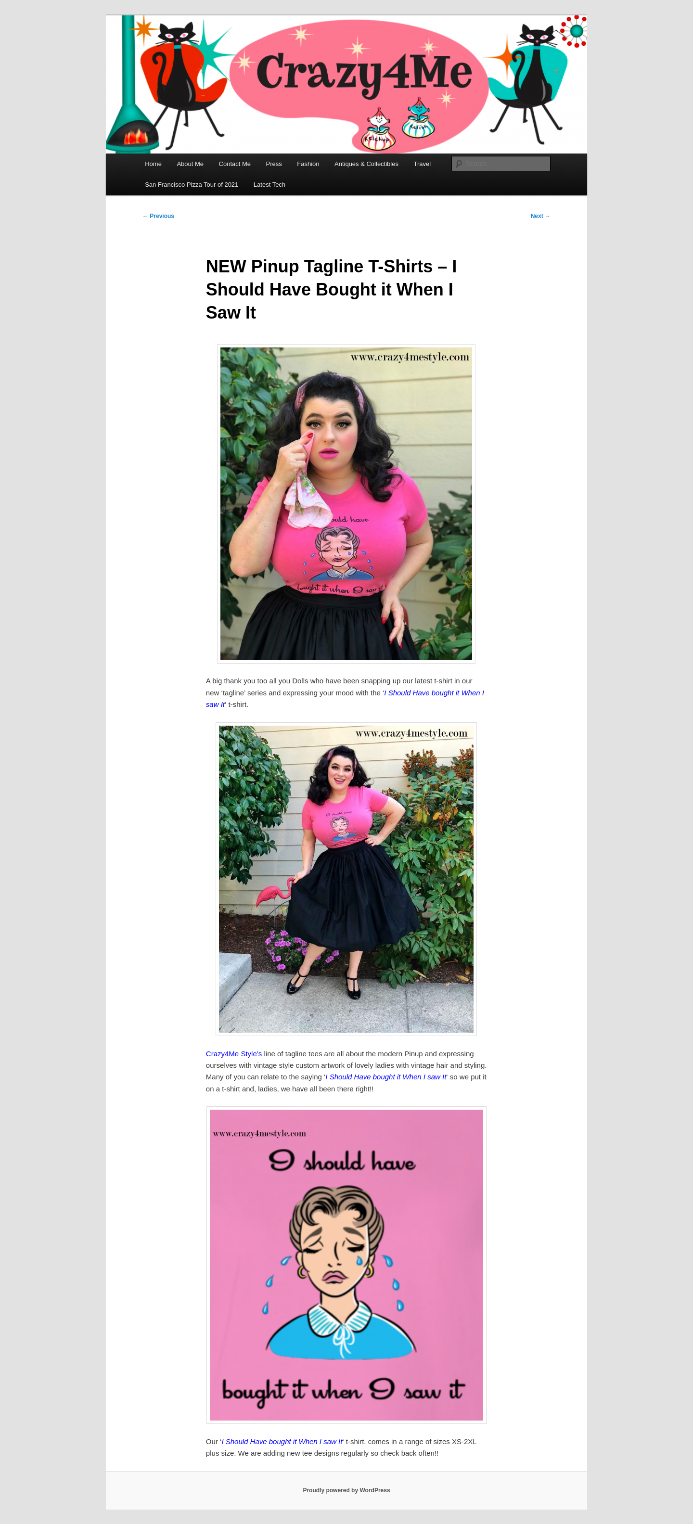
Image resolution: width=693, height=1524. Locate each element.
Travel (422, 163)
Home (153, 163)
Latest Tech (269, 184)
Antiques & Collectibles (366, 163)
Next (541, 216)
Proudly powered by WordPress (346, 1490)
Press (274, 163)
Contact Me (235, 163)
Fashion (308, 163)
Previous (158, 216)
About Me (190, 163)
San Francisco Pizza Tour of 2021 (191, 184)
